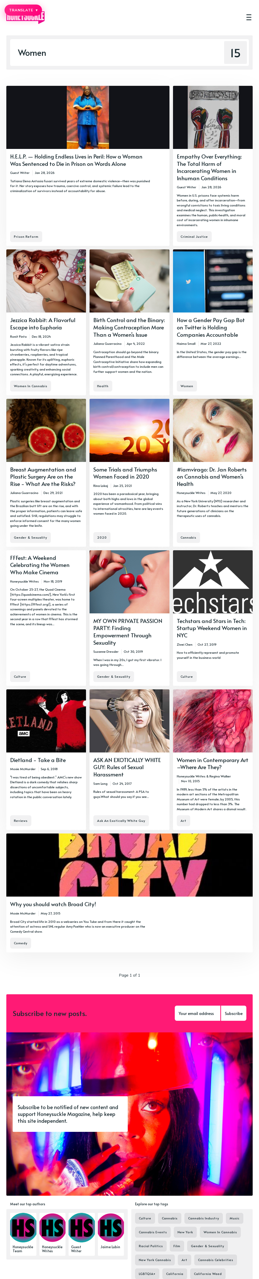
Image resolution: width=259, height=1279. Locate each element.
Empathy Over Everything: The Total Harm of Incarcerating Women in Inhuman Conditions (209, 167)
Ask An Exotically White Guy (121, 820)
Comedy (20, 943)
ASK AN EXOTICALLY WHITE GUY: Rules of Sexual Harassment (127, 767)
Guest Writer (20, 172)
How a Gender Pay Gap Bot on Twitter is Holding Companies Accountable (211, 327)
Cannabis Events (153, 1232)
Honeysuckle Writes (191, 492)
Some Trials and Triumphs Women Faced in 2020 (125, 472)
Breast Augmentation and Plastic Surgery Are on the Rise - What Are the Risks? (43, 476)
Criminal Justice (194, 236)
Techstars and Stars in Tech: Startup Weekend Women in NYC (212, 628)
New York (185, 1232)
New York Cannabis (155, 1260)
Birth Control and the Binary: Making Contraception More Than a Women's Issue (129, 327)
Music (235, 1218)
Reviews (21, 820)
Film (177, 1246)
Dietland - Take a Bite (38, 760)
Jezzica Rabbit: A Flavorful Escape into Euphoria (42, 323)
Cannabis (188, 537)
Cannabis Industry (203, 1218)
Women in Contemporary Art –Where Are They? (212, 763)
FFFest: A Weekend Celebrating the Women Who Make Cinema (40, 565)
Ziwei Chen (184, 644)
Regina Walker (220, 776)
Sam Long (100, 783)
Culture (20, 676)
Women (187, 386)
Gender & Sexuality (30, 537)
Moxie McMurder (23, 769)
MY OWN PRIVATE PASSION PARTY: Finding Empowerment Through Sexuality (127, 631)
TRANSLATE (23, 10)
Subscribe (234, 1013)
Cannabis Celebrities (215, 1260)
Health (103, 386)
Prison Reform (26, 236)
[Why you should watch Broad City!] (129, 892)
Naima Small (186, 343)
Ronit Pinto (18, 336)
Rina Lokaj (100, 485)
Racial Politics (151, 1246)
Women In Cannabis (30, 386)
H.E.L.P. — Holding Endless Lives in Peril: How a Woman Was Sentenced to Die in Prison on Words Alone (76, 159)
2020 (102, 537)
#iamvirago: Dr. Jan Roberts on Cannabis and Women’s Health (212, 476)
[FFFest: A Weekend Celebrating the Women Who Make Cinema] (46, 618)
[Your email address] (197, 1013)
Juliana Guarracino (107, 343)
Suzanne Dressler (106, 651)
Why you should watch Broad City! (53, 904)
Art (183, 820)
